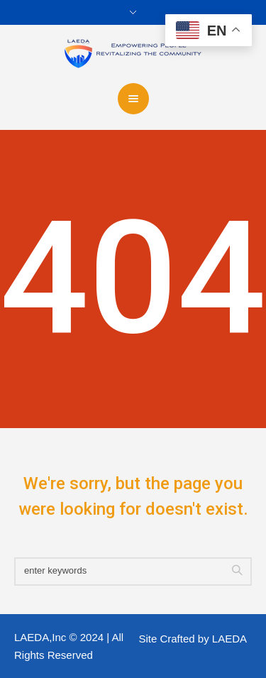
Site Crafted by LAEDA (192, 638)
